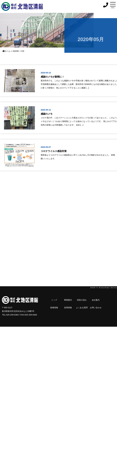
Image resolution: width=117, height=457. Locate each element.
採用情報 (93, 300)
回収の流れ (68, 300)
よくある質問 (100, 300)
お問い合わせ (54, 307)
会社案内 (77, 300)
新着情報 (85, 300)
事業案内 (60, 300)
